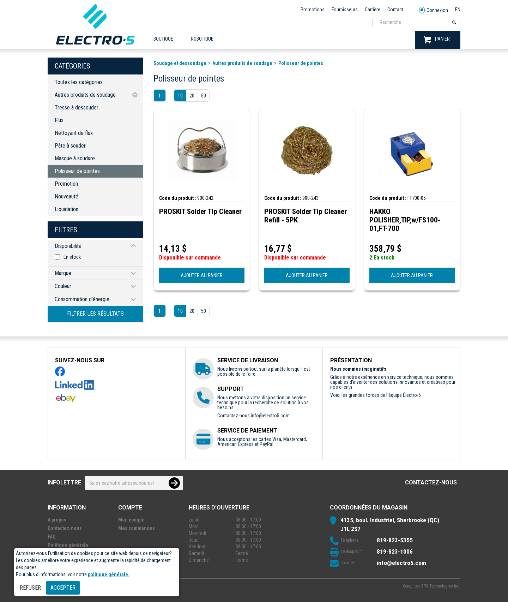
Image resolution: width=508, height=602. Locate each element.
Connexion (433, 10)
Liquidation (66, 209)
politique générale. (108, 574)
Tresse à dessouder (76, 107)
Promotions (313, 9)
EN (457, 9)
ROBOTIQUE (202, 39)
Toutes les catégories (79, 82)
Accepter (62, 587)
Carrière (372, 9)
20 (191, 95)
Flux (59, 120)
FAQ (52, 537)
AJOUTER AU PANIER (202, 275)
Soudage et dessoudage (179, 63)
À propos (57, 520)
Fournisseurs (345, 9)
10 (180, 95)
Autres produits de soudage (85, 94)
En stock (72, 257)
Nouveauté (66, 196)
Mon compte (131, 520)
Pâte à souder (70, 145)
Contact (395, 9)
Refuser (30, 587)
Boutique (163, 39)
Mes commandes (136, 528)
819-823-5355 (395, 540)
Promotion (66, 183)
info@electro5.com (270, 415)
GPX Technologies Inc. (440, 586)
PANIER (437, 39)
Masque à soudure (75, 158)
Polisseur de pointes (77, 171)
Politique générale (68, 545)
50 (203, 95)
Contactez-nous (431, 482)
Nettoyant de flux (74, 133)
